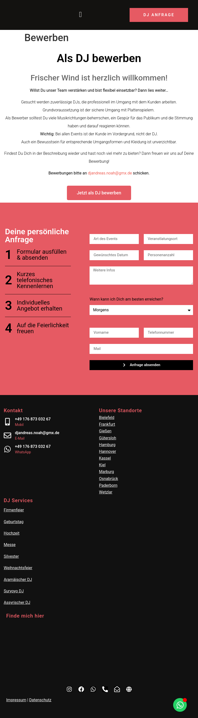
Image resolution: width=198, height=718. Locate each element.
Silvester (11, 556)
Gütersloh (107, 438)
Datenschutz (40, 700)
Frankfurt (107, 424)
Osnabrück (108, 478)
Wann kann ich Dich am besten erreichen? (126, 299)
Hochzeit (11, 533)
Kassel (105, 458)
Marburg (106, 471)
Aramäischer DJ (18, 579)
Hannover (107, 451)
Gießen (105, 431)
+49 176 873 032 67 (33, 419)
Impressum (16, 700)
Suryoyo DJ (14, 591)
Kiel (102, 465)
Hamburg (107, 444)
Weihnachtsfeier (18, 567)
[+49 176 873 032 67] (7, 421)
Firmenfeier (14, 510)
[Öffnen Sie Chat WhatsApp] (180, 705)
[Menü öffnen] (80, 14)
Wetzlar (105, 492)
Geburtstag (13, 521)
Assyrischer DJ (17, 602)
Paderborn (108, 485)
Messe (9, 544)
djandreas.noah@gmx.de (110, 173)
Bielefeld (106, 417)
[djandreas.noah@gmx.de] (7, 435)
